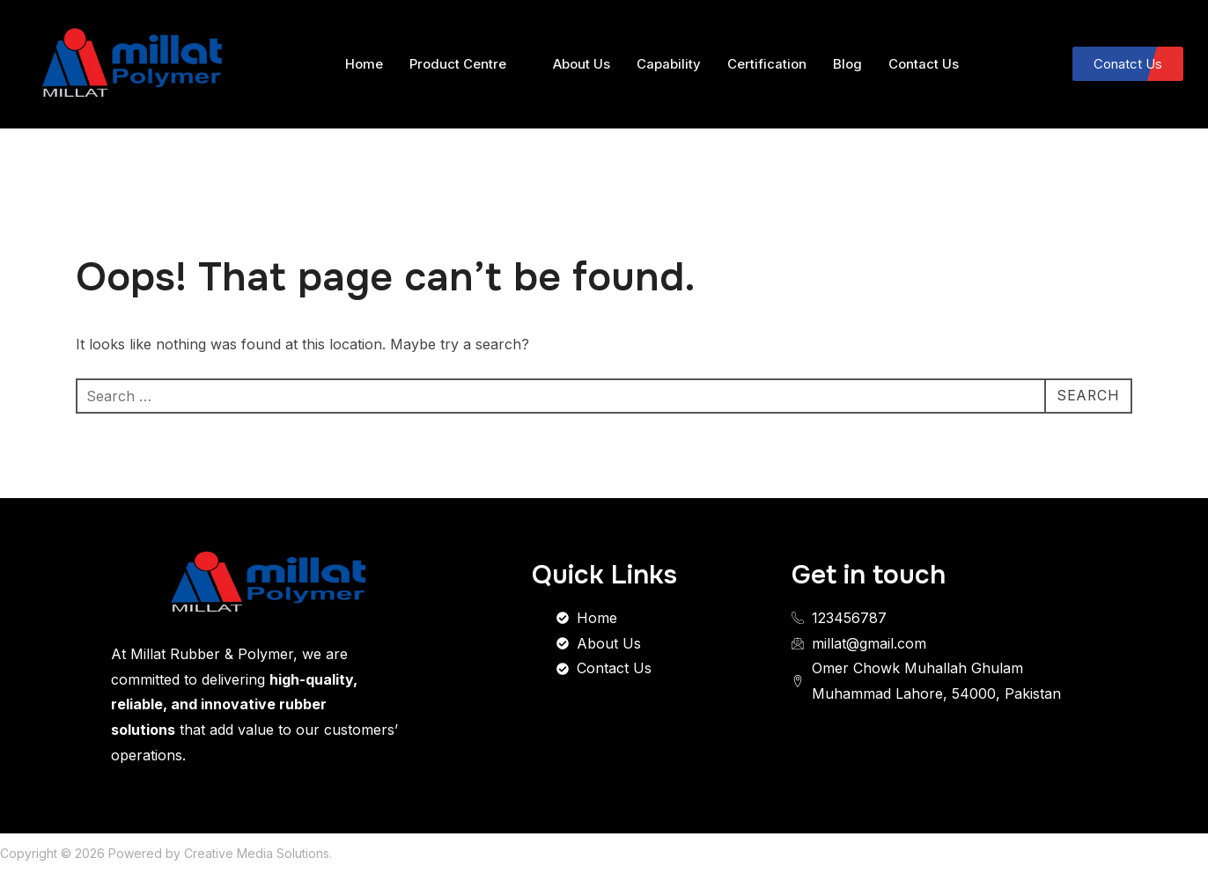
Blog (847, 63)
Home (364, 63)
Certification (767, 63)
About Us (581, 63)
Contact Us (923, 63)
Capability (669, 63)
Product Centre (465, 63)
